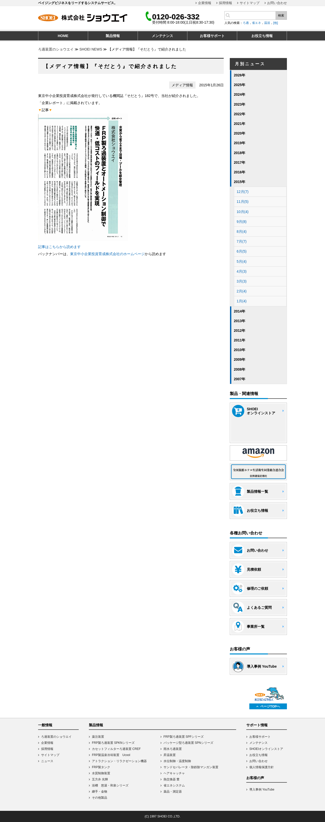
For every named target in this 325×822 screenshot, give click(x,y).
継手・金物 (99, 791)
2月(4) (242, 291)
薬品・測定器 (173, 791)
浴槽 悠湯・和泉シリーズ (110, 785)
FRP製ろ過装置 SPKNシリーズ (113, 743)
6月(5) (242, 251)
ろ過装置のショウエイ (56, 49)
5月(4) (242, 261)
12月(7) (243, 192)
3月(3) (242, 281)
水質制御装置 (101, 773)
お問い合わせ (277, 3)
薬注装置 (98, 736)
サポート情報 (257, 725)
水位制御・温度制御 (177, 761)
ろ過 (246, 23)
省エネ (256, 23)
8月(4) (242, 231)
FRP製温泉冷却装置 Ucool (111, 755)
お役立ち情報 (258, 755)
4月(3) (242, 271)
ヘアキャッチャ (174, 773)
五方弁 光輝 (100, 779)
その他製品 (99, 797)
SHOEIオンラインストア (266, 749)
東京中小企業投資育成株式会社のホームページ (107, 254)
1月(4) (242, 301)
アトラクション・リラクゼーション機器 (119, 761)
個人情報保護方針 (261, 767)
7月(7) (242, 241)
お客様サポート (260, 736)
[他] (275, 23)
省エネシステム (174, 785)
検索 (281, 15)
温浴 (267, 23)
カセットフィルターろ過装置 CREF (116, 749)
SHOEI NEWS (90, 49)
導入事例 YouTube (261, 789)
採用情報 (225, 3)
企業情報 (204, 3)
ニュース (47, 761)
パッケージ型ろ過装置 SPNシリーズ (188, 743)
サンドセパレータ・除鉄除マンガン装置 (191, 767)
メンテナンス (258, 743)
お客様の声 (255, 778)
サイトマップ (249, 3)
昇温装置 (170, 755)
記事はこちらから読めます (59, 247)
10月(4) (243, 212)
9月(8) (242, 222)
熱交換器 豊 (172, 779)
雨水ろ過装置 (173, 749)
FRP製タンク (101, 767)
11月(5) (243, 202)
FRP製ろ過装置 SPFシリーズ (184, 736)
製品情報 (96, 725)
